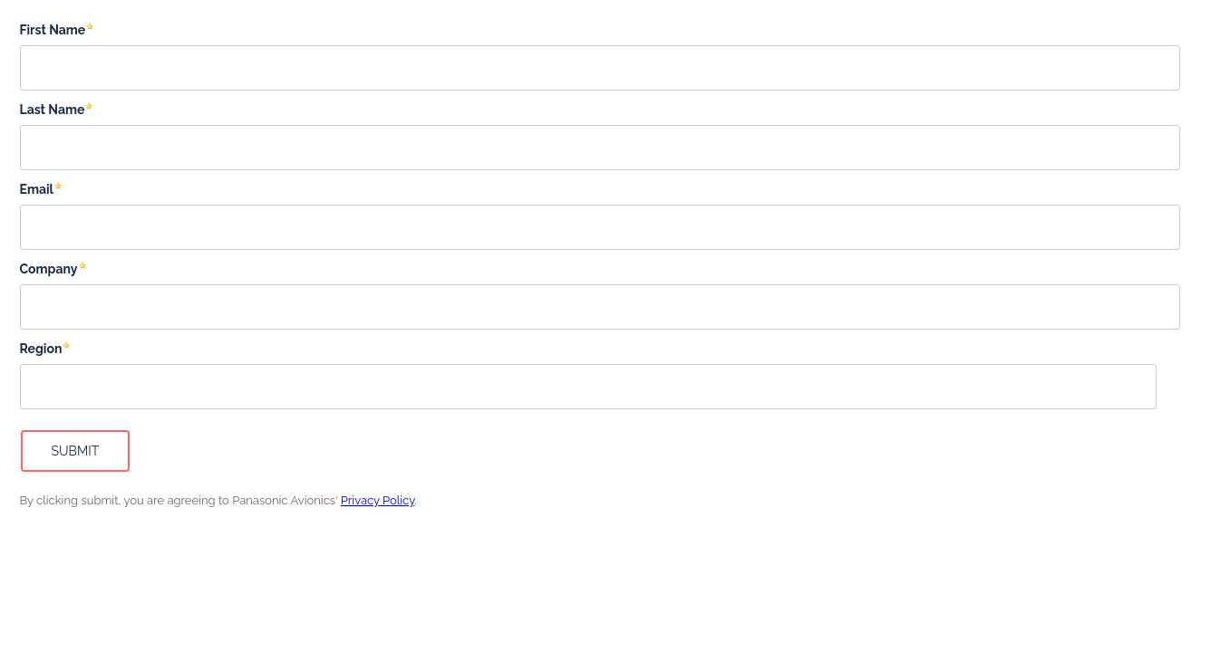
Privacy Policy (378, 500)
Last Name (52, 109)
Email (36, 189)
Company (49, 269)
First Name (53, 30)
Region (41, 348)
